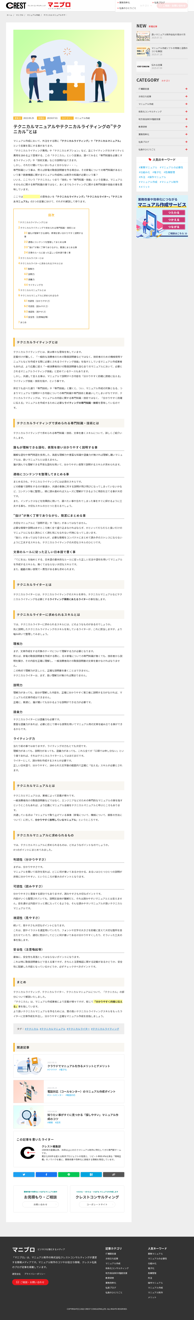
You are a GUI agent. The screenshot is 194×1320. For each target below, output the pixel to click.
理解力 (31, 268)
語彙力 (31, 279)
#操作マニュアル (157, 177)
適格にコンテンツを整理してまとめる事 (47, 241)
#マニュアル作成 (148, 182)
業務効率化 (144, 134)
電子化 (151, 1268)
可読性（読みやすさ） (38, 306)
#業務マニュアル (148, 167)
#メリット (144, 186)
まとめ (23, 322)
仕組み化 (152, 1263)
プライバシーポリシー (34, 1273)
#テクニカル (31, 1029)
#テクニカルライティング (105, 1029)
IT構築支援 (144, 88)
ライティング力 (35, 284)
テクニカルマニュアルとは (33, 290)
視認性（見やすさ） (37, 311)
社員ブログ (144, 141)
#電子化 (156, 172)
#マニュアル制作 (169, 182)
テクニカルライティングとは (33, 222)
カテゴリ (144, 5)
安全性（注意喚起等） (38, 316)
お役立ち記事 (145, 96)
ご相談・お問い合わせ (172, 5)
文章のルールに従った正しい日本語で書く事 (49, 252)
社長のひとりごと (147, 149)
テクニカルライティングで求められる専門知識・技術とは (47, 227)
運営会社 (16, 1273)
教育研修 (143, 126)
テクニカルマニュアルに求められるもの (39, 295)
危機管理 (152, 1273)
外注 (150, 1277)
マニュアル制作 (155, 1292)
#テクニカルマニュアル (52, 1029)
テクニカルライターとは (31, 258)
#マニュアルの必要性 (171, 167)
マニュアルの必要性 (157, 1258)
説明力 (31, 274)
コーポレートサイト (97, 1204)
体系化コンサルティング (150, 111)
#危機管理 (169, 172)
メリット (152, 1297)
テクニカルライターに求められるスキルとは (41, 263)
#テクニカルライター (78, 1029)
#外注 (142, 177)
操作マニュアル (155, 1282)
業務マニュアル (155, 1253)
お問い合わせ (40, 1204)
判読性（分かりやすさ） (39, 300)
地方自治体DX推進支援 (149, 119)
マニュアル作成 (82, 118)
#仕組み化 (144, 172)
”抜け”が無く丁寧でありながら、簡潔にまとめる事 (52, 247)
